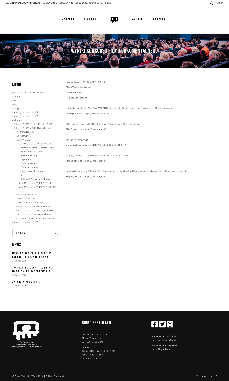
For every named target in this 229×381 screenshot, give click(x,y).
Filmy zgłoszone (28, 163)
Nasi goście (17, 108)
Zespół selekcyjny (29, 167)
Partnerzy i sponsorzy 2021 (25, 112)
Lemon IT (212, 376)
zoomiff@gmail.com (160, 349)
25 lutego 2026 (19, 260)
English (220, 2)
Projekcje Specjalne (25, 198)
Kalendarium (22, 135)
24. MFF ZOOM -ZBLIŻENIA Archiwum (32, 128)
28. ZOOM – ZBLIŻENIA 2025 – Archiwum (34, 218)
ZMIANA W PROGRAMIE (26, 282)
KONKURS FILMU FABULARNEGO (34, 143)
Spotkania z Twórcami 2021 (29, 194)
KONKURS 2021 (23, 139)
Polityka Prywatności (55, 376)
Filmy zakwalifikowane (31, 171)
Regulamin (25, 159)
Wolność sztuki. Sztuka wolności (27, 92)
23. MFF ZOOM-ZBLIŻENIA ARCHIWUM (33, 124)
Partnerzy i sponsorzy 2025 (25, 222)
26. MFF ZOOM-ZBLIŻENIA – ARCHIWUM (34, 210)
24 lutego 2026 (19, 275)
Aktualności (17, 96)
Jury (22, 175)
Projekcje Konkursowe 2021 (29, 202)
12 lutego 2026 (19, 285)
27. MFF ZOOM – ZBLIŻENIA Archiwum (33, 214)
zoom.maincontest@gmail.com (166, 340)
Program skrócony (25, 131)
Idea (14, 100)
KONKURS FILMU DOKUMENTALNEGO (36, 147)
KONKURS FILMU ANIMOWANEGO (35, 183)
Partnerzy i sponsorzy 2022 (25, 116)
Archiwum (17, 120)
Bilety (15, 104)
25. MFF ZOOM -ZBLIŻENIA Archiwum (32, 206)
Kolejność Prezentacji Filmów (35, 179)
